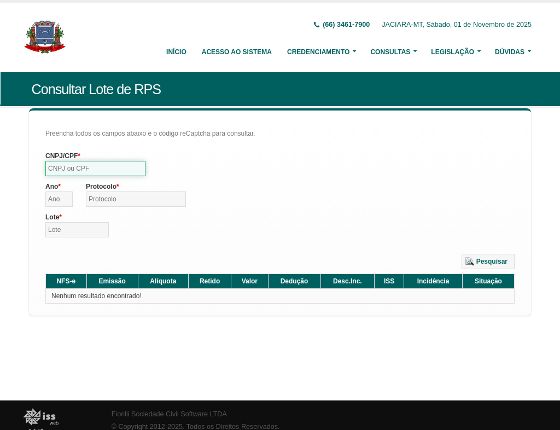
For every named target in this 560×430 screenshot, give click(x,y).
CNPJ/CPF (61, 156)
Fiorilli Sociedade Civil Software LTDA (169, 414)
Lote (52, 217)
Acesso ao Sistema (237, 52)
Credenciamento (318, 52)
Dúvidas (509, 52)
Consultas (390, 52)
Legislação (452, 52)
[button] (488, 261)
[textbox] (95, 168)
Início (176, 52)
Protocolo (101, 186)
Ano (51, 186)
